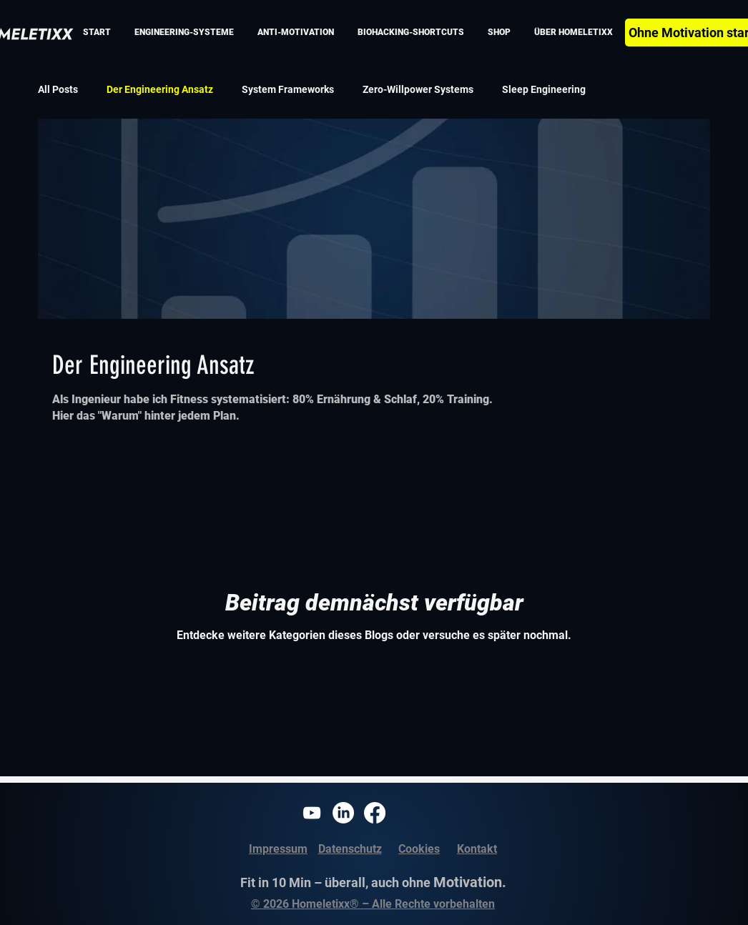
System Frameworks (288, 89)
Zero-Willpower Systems (418, 89)
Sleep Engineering (544, 89)
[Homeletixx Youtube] (312, 812)
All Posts (58, 89)
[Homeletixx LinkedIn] (343, 812)
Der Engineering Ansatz (160, 89)
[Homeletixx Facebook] (374, 812)
